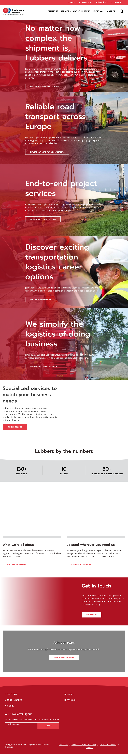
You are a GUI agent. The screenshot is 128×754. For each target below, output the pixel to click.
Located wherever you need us (91, 544)
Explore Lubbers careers (41, 299)
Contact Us (116, 2)
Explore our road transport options (47, 152)
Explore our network (81, 564)
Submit (48, 725)
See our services (15, 427)
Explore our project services (43, 219)
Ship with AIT (102, 2)
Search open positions (64, 657)
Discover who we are (16, 564)
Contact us (91, 615)
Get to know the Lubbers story (44, 366)
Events (71, 2)
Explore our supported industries (45, 86)
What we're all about (18, 544)
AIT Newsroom (85, 2)
